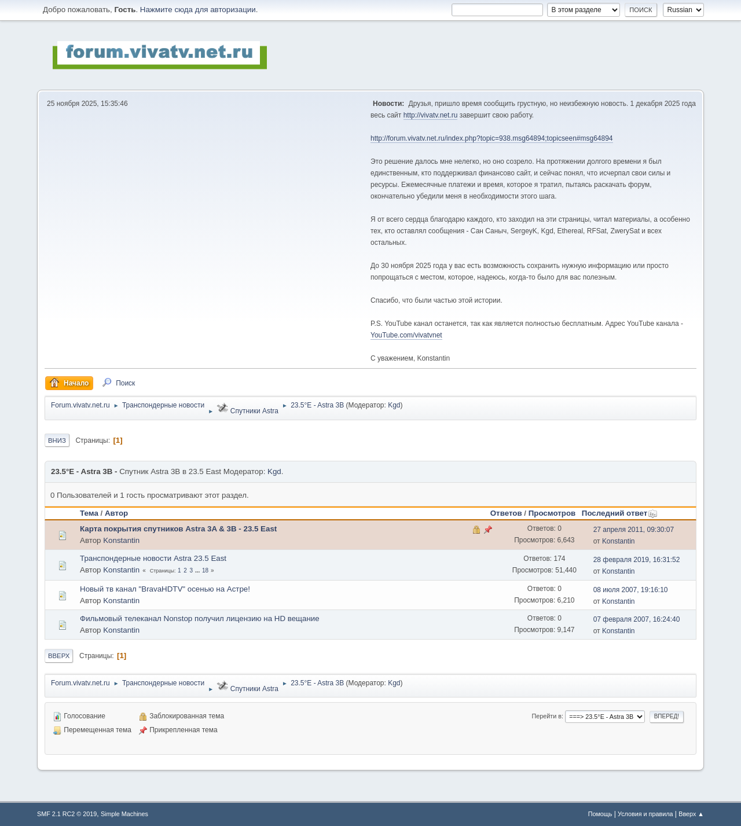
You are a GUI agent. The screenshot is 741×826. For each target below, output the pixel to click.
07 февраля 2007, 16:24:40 (636, 619)
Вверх (58, 655)
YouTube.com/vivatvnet (406, 335)
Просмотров (552, 513)
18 (205, 570)
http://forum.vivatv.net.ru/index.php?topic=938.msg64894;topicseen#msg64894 (491, 138)
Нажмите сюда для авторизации (198, 9)
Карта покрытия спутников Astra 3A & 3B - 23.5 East (178, 528)
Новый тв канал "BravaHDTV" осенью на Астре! (165, 589)
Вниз (57, 440)
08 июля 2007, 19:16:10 (630, 590)
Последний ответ (620, 513)
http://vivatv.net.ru (430, 115)
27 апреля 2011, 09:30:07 (633, 530)
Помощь (600, 813)
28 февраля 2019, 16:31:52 (636, 560)
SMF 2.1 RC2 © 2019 (67, 813)
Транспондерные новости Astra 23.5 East (153, 558)
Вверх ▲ (691, 813)
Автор (116, 513)
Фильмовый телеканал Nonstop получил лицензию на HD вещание (200, 618)
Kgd (394, 405)
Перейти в (547, 716)
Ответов (506, 513)
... (198, 570)
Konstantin (121, 540)
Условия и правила (645, 813)
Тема (89, 513)
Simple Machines (124, 813)
